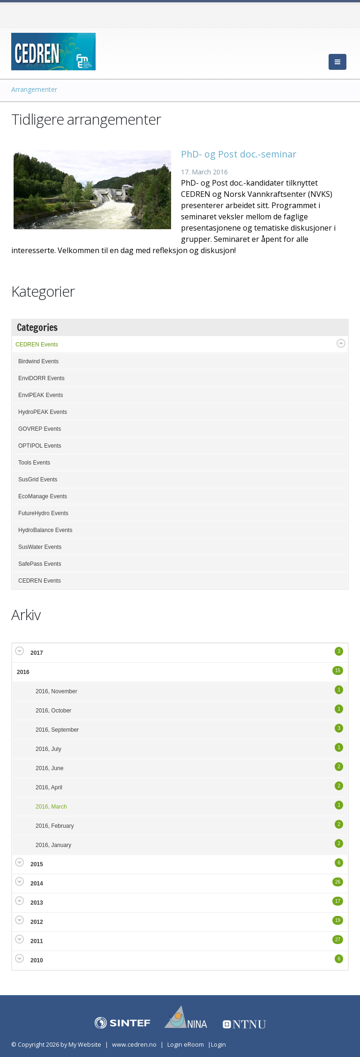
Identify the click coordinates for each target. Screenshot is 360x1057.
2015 (36, 864)
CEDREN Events (36, 344)
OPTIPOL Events (39, 445)
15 (337, 670)
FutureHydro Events (43, 513)
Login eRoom (185, 1045)
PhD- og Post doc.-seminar (238, 154)
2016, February (55, 826)
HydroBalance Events (45, 530)
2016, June (49, 768)
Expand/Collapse (341, 343)
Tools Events (34, 462)
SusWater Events (39, 547)
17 (337, 901)
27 (337, 939)
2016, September (57, 730)
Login (218, 1045)
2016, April (49, 787)
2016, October (53, 710)
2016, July (48, 749)
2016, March (51, 806)
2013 (36, 903)
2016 (23, 672)
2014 (36, 883)
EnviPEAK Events (40, 395)
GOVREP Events (39, 429)
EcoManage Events (42, 496)
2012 (36, 922)
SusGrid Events (37, 479)
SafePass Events (39, 564)
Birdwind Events (38, 361)
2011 (36, 941)
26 (337, 882)
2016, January (53, 845)
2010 (36, 960)
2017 (36, 653)
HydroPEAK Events (42, 412)
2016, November (56, 691)
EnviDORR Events (41, 378)
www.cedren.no (134, 1045)
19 (337, 920)
